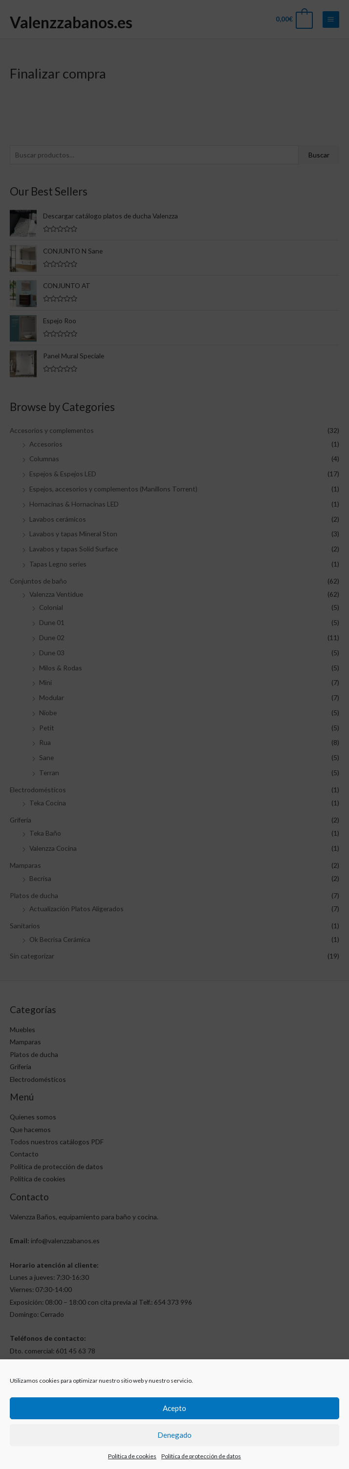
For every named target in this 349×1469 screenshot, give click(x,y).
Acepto (174, 1426)
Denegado (174, 1453)
